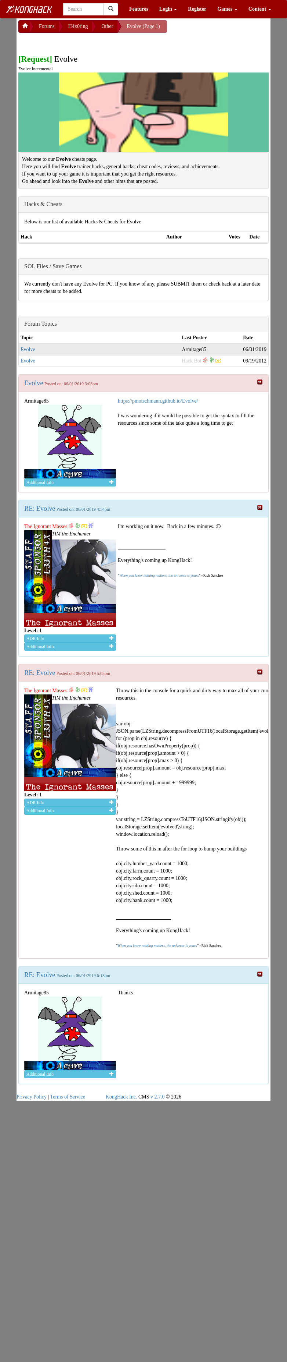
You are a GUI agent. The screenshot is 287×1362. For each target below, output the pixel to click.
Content (259, 9)
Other (107, 26)
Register (197, 9)
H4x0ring (78, 26)
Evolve (28, 349)
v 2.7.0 (157, 1097)
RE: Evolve (39, 508)
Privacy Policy (32, 1097)
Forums (47, 26)
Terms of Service (67, 1097)
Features (138, 9)
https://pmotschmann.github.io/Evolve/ (158, 401)
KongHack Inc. (121, 1097)
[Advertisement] (77, 42)
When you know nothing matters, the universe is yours (159, 575)
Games (227, 9)
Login (168, 9)
